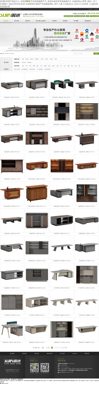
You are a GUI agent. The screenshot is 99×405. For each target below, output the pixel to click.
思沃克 (53, 65)
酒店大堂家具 (17, 69)
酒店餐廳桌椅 (25, 69)
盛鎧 (37, 65)
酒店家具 (27, 20)
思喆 (72, 65)
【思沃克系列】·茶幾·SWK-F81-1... (12, 206)
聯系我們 (90, 9)
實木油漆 (24, 62)
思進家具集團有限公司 (10, 369)
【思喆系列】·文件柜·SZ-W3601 (37, 124)
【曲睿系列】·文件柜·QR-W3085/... (86, 206)
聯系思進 (87, 353)
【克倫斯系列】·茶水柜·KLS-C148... (37, 288)
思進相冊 (24, 353)
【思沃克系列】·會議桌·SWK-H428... (86, 179)
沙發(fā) (51, 59)
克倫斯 (45, 65)
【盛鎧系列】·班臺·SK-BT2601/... (37, 342)
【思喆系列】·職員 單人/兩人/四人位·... (62, 97)
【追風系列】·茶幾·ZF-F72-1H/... (87, 151)
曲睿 (49, 65)
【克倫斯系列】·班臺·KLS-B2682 (12, 260)
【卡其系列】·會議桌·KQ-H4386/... (61, 315)
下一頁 (62, 347)
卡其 (41, 65)
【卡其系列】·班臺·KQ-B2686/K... (61, 288)
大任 (61, 65)
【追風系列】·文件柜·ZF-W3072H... (37, 151)
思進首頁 (6, 20)
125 (35, 347)
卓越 (23, 65)
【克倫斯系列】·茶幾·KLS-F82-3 (87, 260)
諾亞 (76, 65)
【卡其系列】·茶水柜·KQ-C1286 (12, 315)
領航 (30, 65)
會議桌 (31, 59)
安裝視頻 (36, 353)
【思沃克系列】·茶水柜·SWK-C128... (37, 206)
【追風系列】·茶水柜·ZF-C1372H (12, 179)
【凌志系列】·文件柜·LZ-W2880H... (87, 124)
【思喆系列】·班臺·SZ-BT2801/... (12, 97)
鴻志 (65, 65)
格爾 (34, 65)
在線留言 (96, 9)
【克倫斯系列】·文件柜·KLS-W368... (37, 260)
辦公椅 (46, 59)
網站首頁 (7, 53)
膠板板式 (30, 62)
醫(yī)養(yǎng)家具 (41, 20)
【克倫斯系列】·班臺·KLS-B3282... (86, 233)
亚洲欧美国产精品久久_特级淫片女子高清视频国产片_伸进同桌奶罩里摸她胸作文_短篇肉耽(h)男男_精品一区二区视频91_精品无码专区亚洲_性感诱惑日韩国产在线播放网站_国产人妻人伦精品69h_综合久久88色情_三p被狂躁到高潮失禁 (49, 4)
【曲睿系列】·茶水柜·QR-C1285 (37, 233)
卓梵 (27, 65)
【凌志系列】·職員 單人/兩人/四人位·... (12, 342)
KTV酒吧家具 (40, 69)
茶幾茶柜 (37, 59)
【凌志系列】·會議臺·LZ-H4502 (87, 315)
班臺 (23, 59)
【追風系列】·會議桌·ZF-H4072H (61, 151)
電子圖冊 (76, 20)
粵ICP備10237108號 (14, 371)
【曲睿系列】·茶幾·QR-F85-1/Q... (61, 233)
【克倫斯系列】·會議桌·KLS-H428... (62, 260)
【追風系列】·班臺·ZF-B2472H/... (12, 151)
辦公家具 (16, 20)
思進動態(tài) (88, 20)
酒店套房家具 (32, 69)
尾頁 (66, 347)
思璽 (68, 65)
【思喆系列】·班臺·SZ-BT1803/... (37, 97)
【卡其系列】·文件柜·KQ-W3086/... (87, 288)
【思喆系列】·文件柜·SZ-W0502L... (62, 124)
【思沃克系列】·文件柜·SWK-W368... (61, 179)
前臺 (56, 59)
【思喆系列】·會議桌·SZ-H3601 (87, 97)
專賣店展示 (49, 353)
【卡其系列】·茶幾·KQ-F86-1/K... (37, 315)
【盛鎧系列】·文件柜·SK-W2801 (62, 342)
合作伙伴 (74, 353)
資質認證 (65, 20)
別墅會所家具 (47, 69)
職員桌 (27, 59)
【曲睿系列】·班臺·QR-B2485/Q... (61, 206)
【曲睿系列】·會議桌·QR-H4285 (12, 233)
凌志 (79, 65)
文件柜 (41, 59)
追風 (58, 65)
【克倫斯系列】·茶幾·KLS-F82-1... (11, 288)
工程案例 (54, 20)
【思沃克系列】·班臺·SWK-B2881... (37, 179)
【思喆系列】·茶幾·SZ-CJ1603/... (12, 124)
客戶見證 (62, 353)
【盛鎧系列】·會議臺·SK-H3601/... (86, 342)
